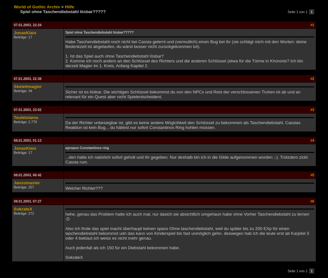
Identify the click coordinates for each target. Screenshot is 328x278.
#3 (312, 110)
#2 (312, 79)
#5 (312, 175)
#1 (312, 25)
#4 (312, 140)
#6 (312, 201)
